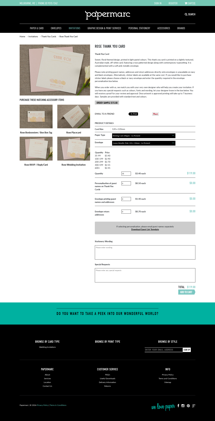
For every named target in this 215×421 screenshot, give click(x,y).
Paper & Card (37, 28)
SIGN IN (157, 3)
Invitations (74, 28)
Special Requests (102, 264)
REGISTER (173, 3)
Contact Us (47, 386)
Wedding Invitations (47, 347)
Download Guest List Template (145, 229)
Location (47, 382)
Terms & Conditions (58, 405)
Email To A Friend (104, 113)
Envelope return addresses (102, 213)
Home (22, 36)
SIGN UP (186, 349)
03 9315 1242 (51, 3)
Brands (181, 28)
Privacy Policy (168, 374)
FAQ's (107, 374)
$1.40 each (140, 198)
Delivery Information (107, 382)
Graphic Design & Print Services (104, 28)
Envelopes (56, 28)
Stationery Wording (104, 241)
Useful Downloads (107, 378)
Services (47, 378)
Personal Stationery (139, 28)
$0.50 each (140, 183)
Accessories (163, 28)
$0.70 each (140, 211)
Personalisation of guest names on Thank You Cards (106, 186)
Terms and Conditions (168, 378)
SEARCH (190, 14)
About (47, 374)
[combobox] (143, 135)
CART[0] (190, 3)
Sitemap (167, 382)
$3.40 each (140, 173)
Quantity (99, 173)
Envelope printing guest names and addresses (105, 200)
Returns (107, 386)
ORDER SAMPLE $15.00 (107, 102)
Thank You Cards (48, 36)
